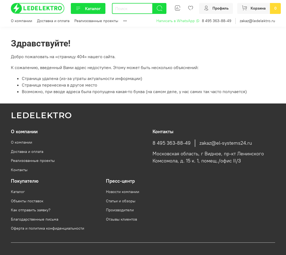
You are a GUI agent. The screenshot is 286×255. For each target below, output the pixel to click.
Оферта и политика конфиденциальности (47, 228)
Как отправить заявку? (30, 209)
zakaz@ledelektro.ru (257, 20)
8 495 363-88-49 (216, 20)
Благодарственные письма (34, 219)
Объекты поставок (27, 200)
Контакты (19, 169)
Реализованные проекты (96, 20)
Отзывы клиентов (121, 219)
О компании (21, 20)
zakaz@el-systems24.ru (225, 143)
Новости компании (122, 191)
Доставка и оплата (53, 20)
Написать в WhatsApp (178, 20)
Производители (120, 209)
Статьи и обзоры (120, 200)
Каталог (88, 8)
